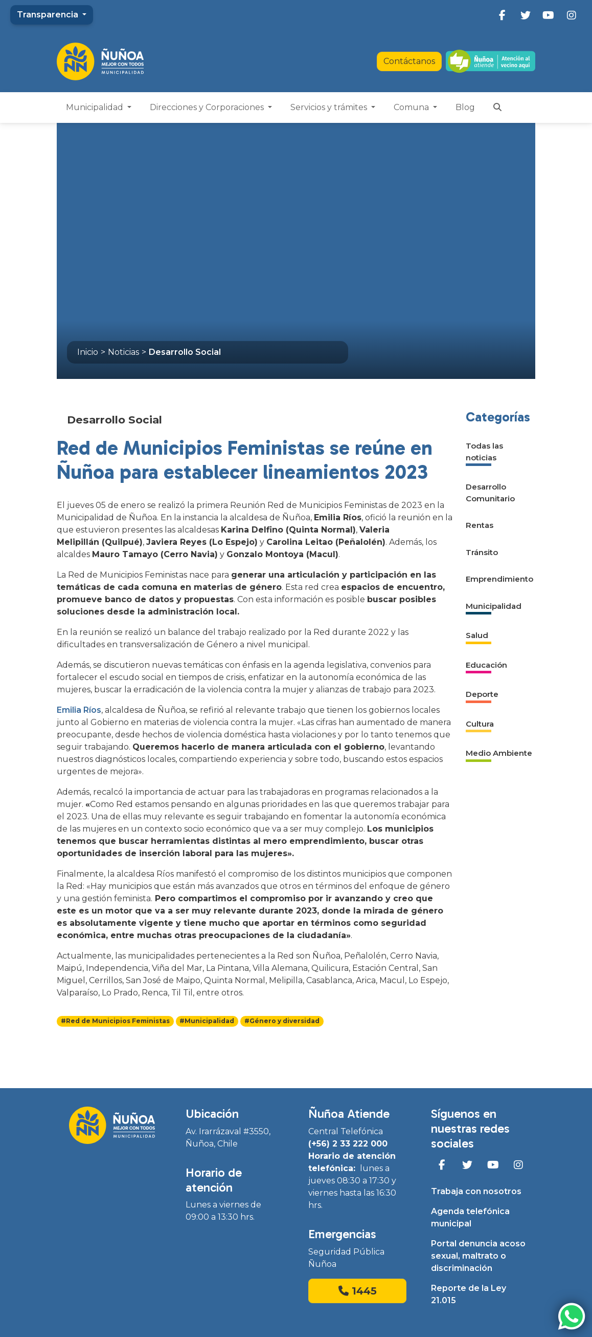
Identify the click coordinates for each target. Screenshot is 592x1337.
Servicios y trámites (329, 107)
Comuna (412, 107)
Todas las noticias (484, 451)
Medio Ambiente (499, 753)
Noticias (123, 352)
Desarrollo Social (185, 352)
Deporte (482, 694)
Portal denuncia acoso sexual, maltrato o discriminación (478, 1256)
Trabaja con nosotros (476, 1191)
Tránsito (482, 552)
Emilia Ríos (79, 710)
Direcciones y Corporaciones (208, 107)
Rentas (479, 525)
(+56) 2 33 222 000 (348, 1144)
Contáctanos (409, 61)
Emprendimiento (499, 579)
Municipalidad (95, 107)
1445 (357, 1291)
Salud (477, 635)
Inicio (87, 352)
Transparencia (48, 14)
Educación (486, 665)
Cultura (480, 724)
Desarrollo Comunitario (490, 492)
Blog (465, 107)
